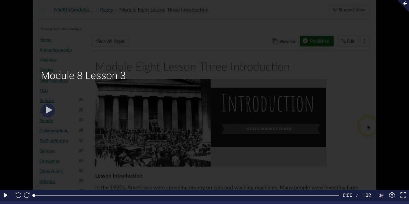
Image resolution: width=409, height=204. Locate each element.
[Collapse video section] (401, 6)
